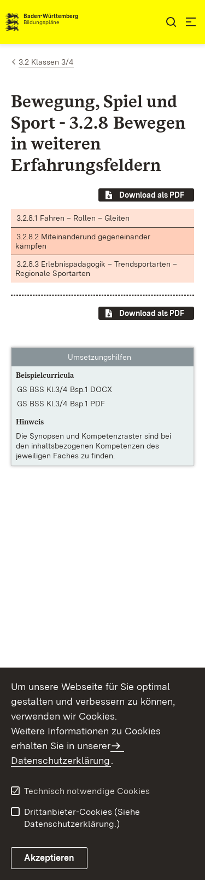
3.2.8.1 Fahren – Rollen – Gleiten (73, 218)
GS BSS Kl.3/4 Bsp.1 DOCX (64, 389)
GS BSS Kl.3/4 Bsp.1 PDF (61, 403)
